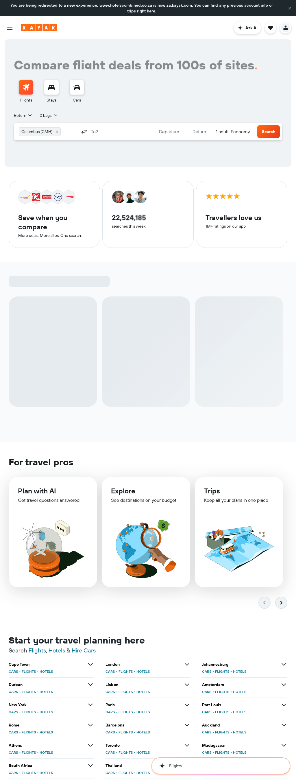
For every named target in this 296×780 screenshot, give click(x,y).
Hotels (57, 651)
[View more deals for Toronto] (187, 746)
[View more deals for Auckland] (283, 726)
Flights (37, 651)
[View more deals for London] (187, 665)
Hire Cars (84, 651)
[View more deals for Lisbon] (187, 686)
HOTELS (46, 673)
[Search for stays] (51, 87)
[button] (289, 8)
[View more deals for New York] (90, 706)
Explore (123, 495)
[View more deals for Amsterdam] (283, 686)
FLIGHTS (29, 673)
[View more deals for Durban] (90, 686)
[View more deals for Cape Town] (90, 665)
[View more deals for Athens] (90, 746)
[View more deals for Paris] (187, 706)
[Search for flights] (26, 87)
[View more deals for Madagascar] (283, 746)
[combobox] (23, 115)
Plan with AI (37, 494)
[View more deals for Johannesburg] (283, 665)
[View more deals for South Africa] (90, 767)
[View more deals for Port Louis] (283, 706)
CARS (13, 673)
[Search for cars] (76, 87)
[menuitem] (26, 91)
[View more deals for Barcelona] (187, 726)
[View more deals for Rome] (90, 726)
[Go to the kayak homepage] (39, 27)
